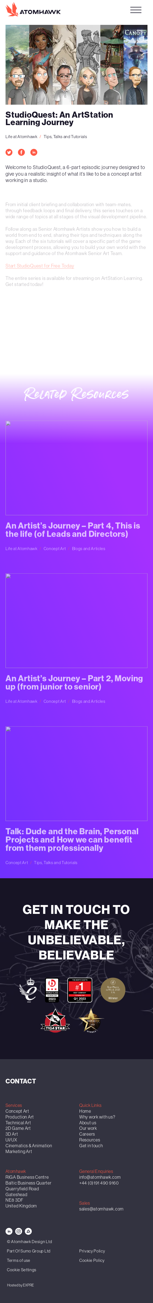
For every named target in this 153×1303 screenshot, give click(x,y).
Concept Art (17, 1111)
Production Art (20, 1117)
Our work (88, 1128)
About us (87, 1122)
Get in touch (91, 1145)
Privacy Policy (92, 1251)
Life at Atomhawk (22, 136)
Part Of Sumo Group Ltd (29, 1251)
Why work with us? (97, 1117)
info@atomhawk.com (100, 1177)
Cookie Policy (92, 1260)
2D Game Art (18, 1128)
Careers (87, 1134)
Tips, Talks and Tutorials (65, 136)
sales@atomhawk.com (101, 1209)
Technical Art (18, 1122)
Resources (89, 1140)
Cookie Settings (21, 1269)
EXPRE (28, 1285)
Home (85, 1111)
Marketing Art (19, 1151)
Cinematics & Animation (29, 1145)
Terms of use (18, 1260)
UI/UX (11, 1140)
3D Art (12, 1134)
